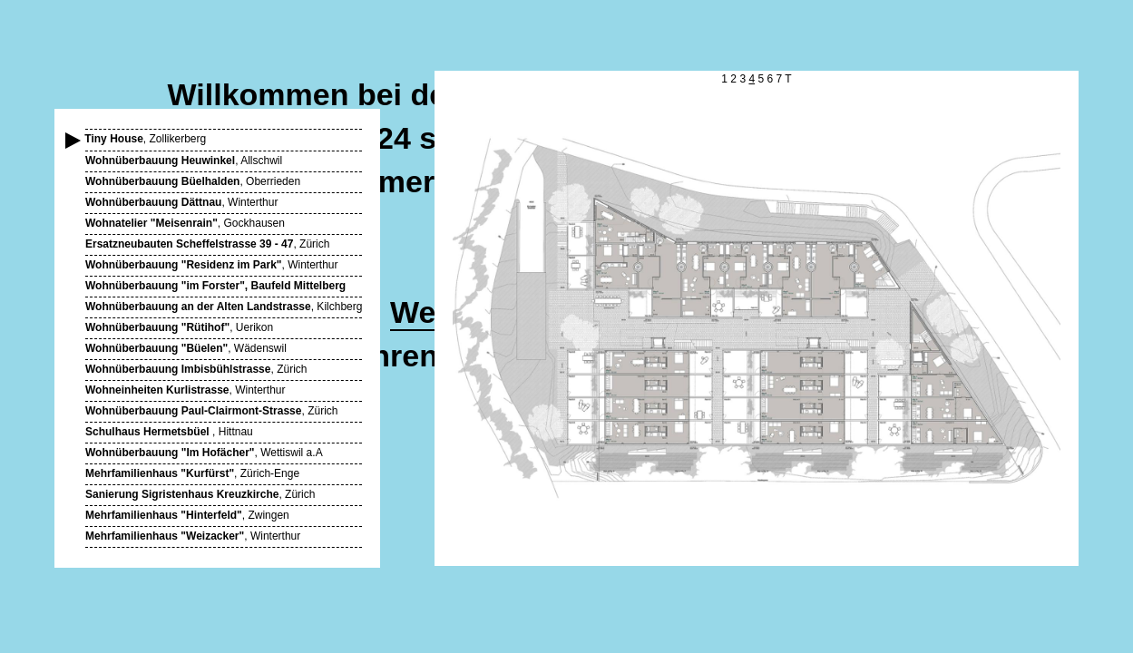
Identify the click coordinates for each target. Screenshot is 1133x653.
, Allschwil (183, 160)
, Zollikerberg (145, 139)
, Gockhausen (185, 223)
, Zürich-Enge (192, 473)
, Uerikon (179, 327)
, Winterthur (181, 202)
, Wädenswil (186, 348)
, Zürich (207, 244)
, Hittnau (169, 431)
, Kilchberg (223, 306)
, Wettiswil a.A (204, 452)
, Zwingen (187, 515)
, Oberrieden (192, 181)
